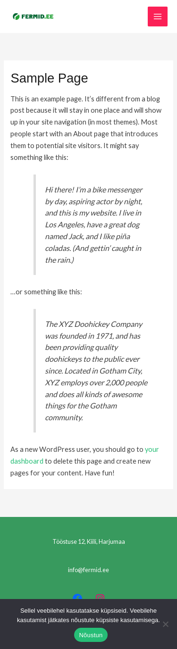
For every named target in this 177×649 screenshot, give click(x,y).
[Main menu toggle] (158, 16)
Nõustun (90, 635)
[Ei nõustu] (165, 624)
